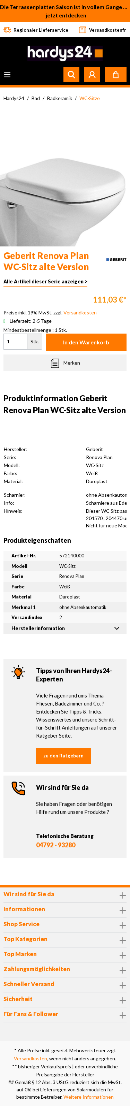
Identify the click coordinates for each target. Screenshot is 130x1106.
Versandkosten (30, 1058)
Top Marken (20, 954)
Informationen (24, 909)
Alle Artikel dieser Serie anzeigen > (45, 281)
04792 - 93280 (55, 845)
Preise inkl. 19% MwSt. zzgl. (50, 312)
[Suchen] (71, 74)
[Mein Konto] (92, 74)
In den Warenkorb (86, 342)
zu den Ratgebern (63, 755)
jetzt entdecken (66, 15)
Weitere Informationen (88, 1097)
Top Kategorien (25, 939)
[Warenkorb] (116, 74)
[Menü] (7, 74)
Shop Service (21, 924)
